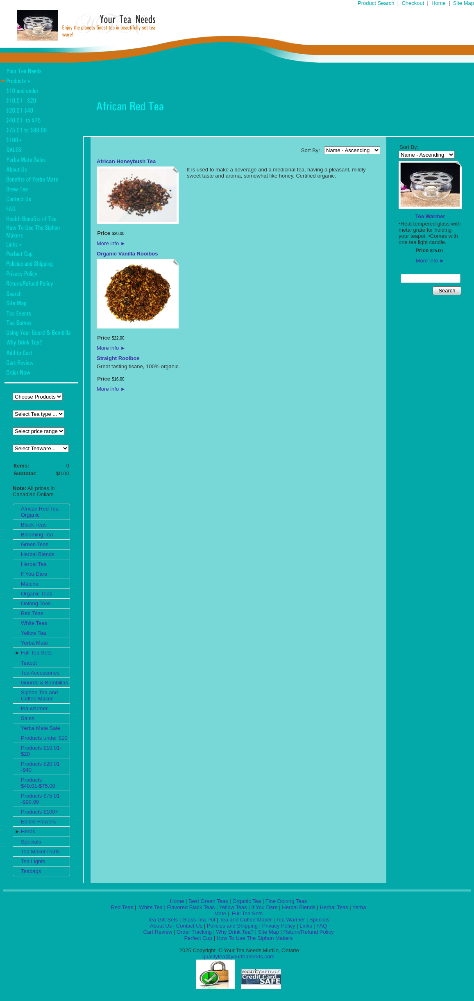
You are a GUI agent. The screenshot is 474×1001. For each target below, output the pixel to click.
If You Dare (34, 574)
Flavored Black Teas (191, 907)
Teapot (29, 663)
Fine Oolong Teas (286, 901)
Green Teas (34, 544)
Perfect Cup (198, 938)
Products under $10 (44, 738)
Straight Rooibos (118, 358)
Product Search (376, 3)
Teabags (31, 871)
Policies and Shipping (232, 926)
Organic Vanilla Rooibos (127, 254)
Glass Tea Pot (198, 920)
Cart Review (157, 932)
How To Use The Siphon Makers (255, 938)
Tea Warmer (430, 216)
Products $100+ (39, 812)
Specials (31, 842)
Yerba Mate (34, 643)
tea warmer (34, 708)
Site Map (463, 3)
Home (438, 3)
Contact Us (189, 926)
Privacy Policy (278, 926)
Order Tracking (194, 932)
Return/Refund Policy (308, 932)
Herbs (28, 831)
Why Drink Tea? (235, 932)
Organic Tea (246, 901)
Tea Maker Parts (40, 851)
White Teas (34, 623)
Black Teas (34, 525)
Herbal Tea (34, 564)
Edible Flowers (38, 822)
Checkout (412, 3)
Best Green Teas (208, 901)
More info (111, 243)
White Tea (150, 907)
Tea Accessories (40, 673)
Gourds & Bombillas (44, 682)
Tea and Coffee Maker (246, 920)
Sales (27, 718)
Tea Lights (33, 861)
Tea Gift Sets (162, 920)
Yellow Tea (33, 633)
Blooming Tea (37, 534)
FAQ (321, 926)
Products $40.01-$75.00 (38, 783)
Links (305, 926)
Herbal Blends (37, 554)
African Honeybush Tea (126, 161)
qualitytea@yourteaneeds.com (238, 956)
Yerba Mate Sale (40, 728)
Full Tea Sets (36, 653)
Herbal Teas (334, 907)
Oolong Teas (36, 603)
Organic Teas (36, 594)
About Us (161, 926)
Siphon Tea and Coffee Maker (39, 695)
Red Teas (32, 613)
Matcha (30, 584)
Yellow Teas (233, 907)
